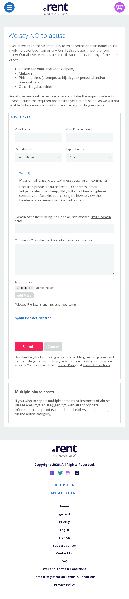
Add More (24, 295)
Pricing (64, 522)
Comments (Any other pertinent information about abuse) (54, 240)
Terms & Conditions (96, 365)
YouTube (52, 473)
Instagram (68, 473)
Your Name (22, 129)
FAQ (64, 561)
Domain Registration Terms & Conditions (65, 577)
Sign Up (64, 538)
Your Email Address (79, 129)
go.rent (64, 514)
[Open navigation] (9, 7)
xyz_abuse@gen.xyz (50, 405)
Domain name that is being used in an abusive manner (63, 219)
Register (65, 484)
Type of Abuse (75, 149)
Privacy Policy (67, 365)
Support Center (64, 545)
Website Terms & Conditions (64, 569)
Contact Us (64, 553)
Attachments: (24, 282)
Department (23, 149)
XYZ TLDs (65, 50)
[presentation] (47, 328)
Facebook (76, 473)
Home (64, 506)
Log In (64, 530)
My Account (64, 492)
